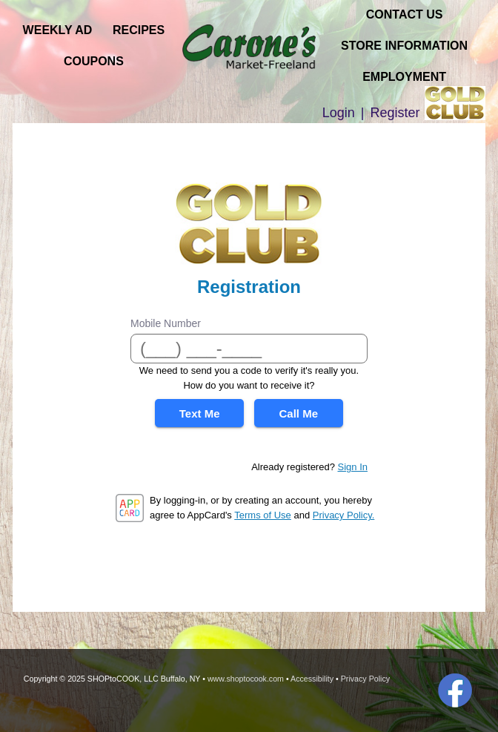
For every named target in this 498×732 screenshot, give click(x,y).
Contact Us (404, 14)
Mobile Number (165, 323)
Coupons (94, 61)
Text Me (199, 413)
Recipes (139, 30)
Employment (404, 76)
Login (338, 112)
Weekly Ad (58, 30)
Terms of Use (262, 515)
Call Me (299, 413)
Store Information (404, 45)
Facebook (455, 690)
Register (395, 112)
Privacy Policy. (344, 515)
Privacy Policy (365, 678)
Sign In (353, 466)
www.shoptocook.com (246, 678)
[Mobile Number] (249, 348)
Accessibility (311, 678)
